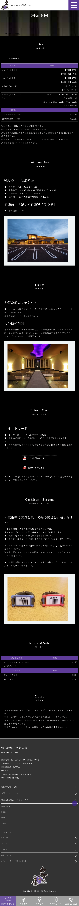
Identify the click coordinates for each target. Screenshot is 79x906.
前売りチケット (6, 855)
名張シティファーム (10, 793)
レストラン (4, 838)
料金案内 (4, 812)
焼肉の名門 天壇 (9, 787)
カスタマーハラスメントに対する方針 (13, 861)
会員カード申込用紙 (33, 467)
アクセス (4, 849)
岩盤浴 (3, 823)
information (5, 844)
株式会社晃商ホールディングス (14, 800)
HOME (8, 34)
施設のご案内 (5, 806)
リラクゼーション (7, 832)
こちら (30, 143)
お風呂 (3, 818)
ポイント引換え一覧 (33, 458)
